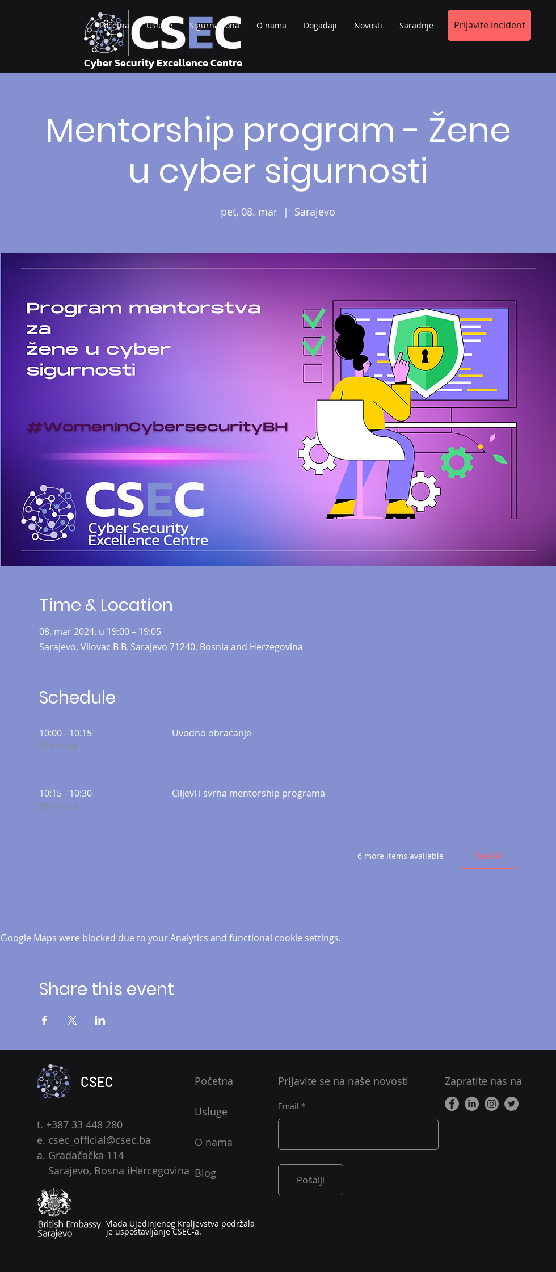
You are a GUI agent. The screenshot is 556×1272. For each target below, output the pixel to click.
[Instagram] (492, 1104)
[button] (416, 25)
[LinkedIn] (472, 1104)
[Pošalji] (310, 1179)
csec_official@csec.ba (99, 1140)
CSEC (97, 1081)
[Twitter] (511, 1104)
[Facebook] (452, 1104)
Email (288, 1106)
